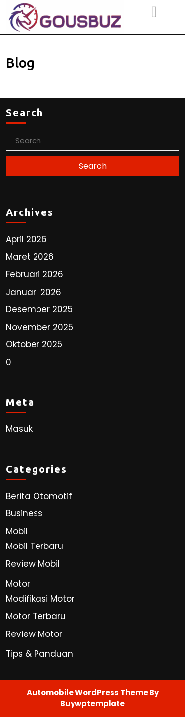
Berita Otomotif (39, 496)
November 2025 (39, 327)
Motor (18, 584)
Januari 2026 (33, 292)
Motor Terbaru (36, 616)
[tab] (156, 12)
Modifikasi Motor (40, 599)
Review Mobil (33, 564)
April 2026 (26, 239)
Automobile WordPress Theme (87, 692)
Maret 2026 (30, 257)
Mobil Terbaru (34, 546)
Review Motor (34, 634)
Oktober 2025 (34, 344)
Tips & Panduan (39, 654)
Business (24, 513)
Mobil (17, 531)
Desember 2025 (39, 309)
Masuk (19, 429)
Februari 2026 (34, 274)
